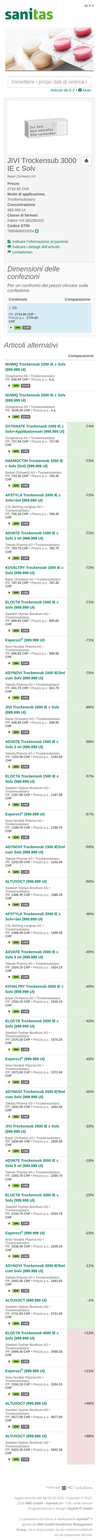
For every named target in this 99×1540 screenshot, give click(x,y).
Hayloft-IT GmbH (79, 1508)
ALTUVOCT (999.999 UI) (26, 881)
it (93, 5)
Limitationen (19, 252)
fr (90, 5)
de (86, 5)
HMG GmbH (34, 1503)
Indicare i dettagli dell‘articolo (33, 247)
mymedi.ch (54, 1503)
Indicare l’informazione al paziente (37, 241)
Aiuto (84, 90)
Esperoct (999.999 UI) (25, 640)
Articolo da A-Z (62, 90)
